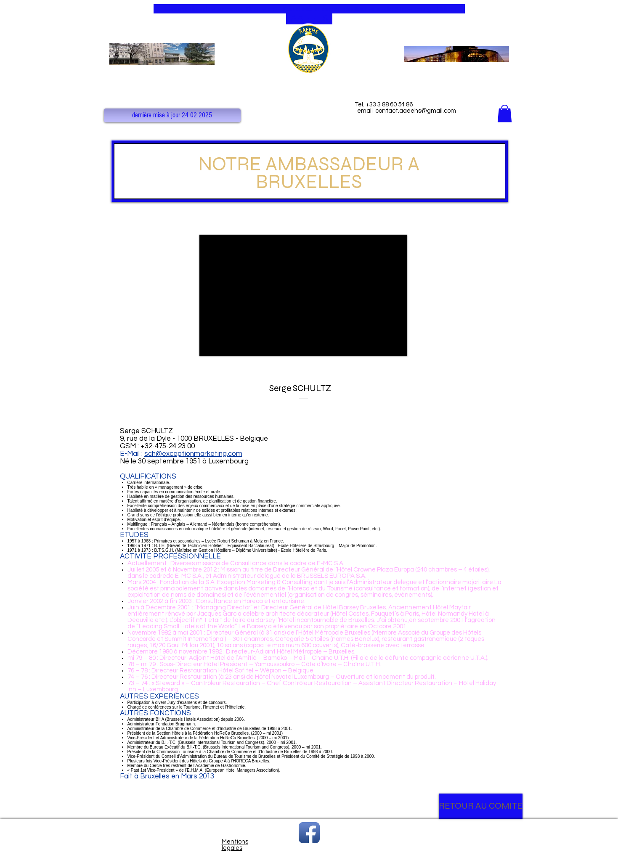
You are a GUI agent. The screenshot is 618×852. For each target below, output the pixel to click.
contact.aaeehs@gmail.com (415, 111)
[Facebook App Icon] (309, 832)
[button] (172, 115)
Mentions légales (235, 845)
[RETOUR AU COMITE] (481, 806)
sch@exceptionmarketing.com (193, 454)
